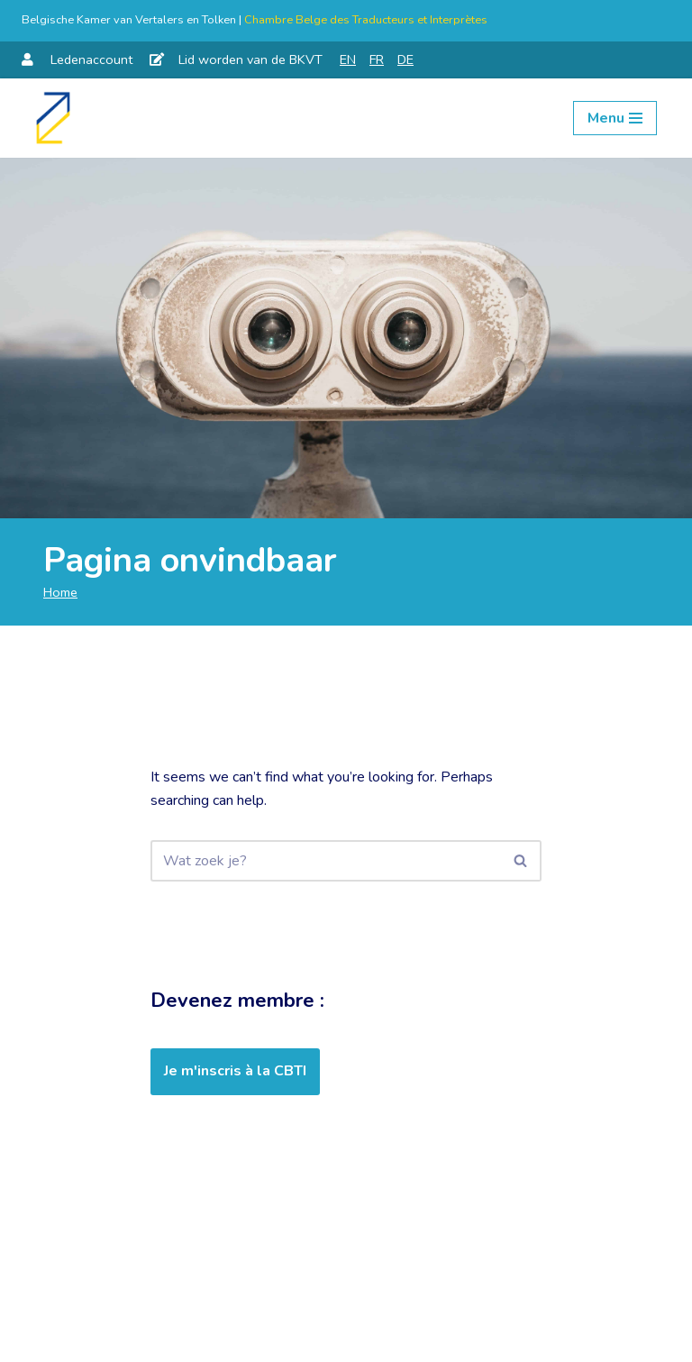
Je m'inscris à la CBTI (235, 1071)
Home (60, 592)
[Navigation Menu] (615, 118)
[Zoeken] (325, 861)
